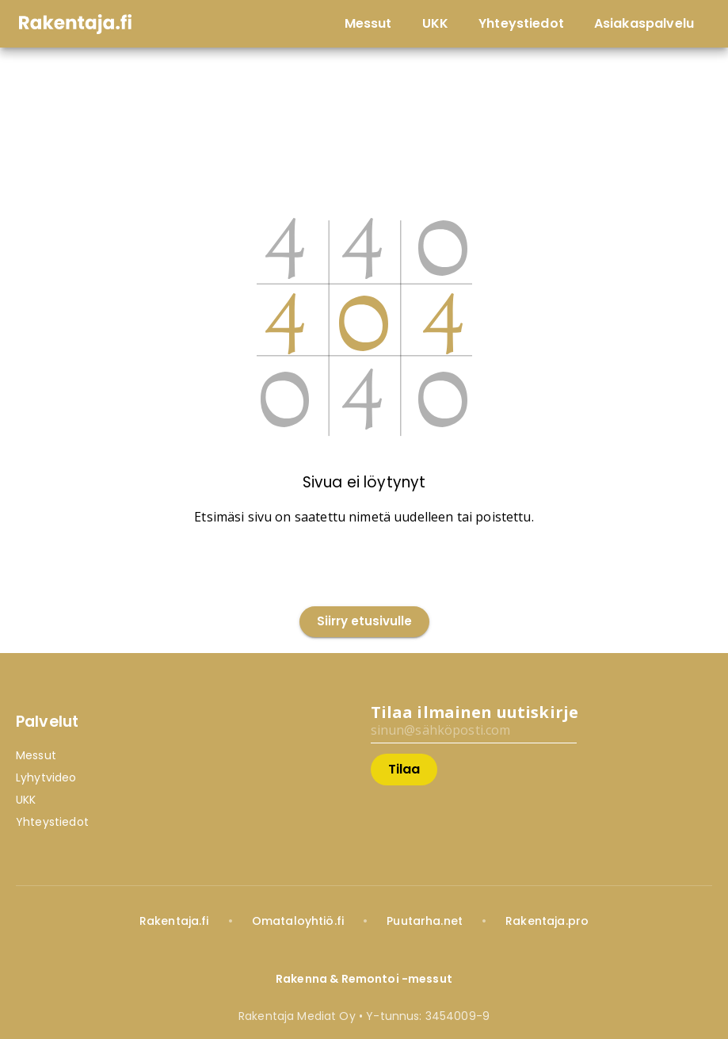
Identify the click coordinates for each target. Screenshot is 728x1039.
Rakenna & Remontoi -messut (364, 979)
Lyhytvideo (46, 777)
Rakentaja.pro (547, 921)
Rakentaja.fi (174, 921)
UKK (26, 800)
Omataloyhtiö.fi (298, 921)
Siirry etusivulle (364, 621)
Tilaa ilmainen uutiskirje (475, 712)
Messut (36, 755)
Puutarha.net (425, 921)
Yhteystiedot (52, 822)
